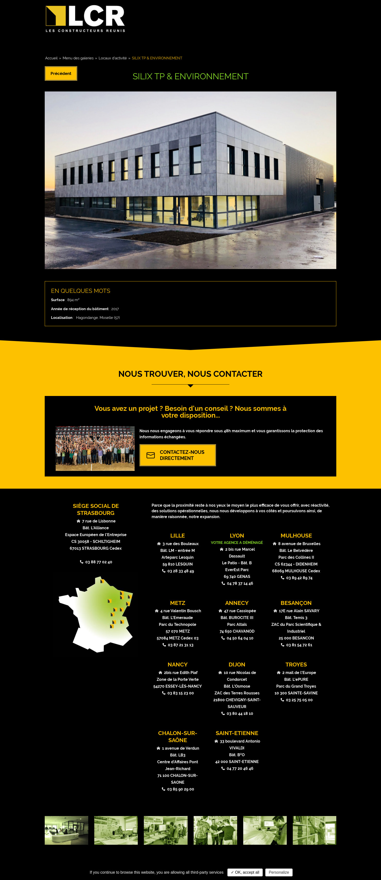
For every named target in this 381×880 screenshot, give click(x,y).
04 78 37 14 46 (240, 583)
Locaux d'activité (113, 58)
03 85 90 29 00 (180, 789)
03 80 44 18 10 (240, 713)
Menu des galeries (78, 58)
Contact (319, 43)
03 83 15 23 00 (180, 693)
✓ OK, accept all (245, 872)
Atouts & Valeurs (273, 43)
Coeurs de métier (138, 43)
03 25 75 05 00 (299, 700)
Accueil (51, 58)
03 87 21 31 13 (180, 645)
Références (186, 43)
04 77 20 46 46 (240, 768)
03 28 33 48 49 (180, 571)
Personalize (279, 872)
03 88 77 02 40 (98, 562)
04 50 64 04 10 (240, 638)
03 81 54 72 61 (299, 645)
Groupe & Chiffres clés (78, 43)
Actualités (226, 43)
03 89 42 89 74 (299, 577)
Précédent (61, 73)
